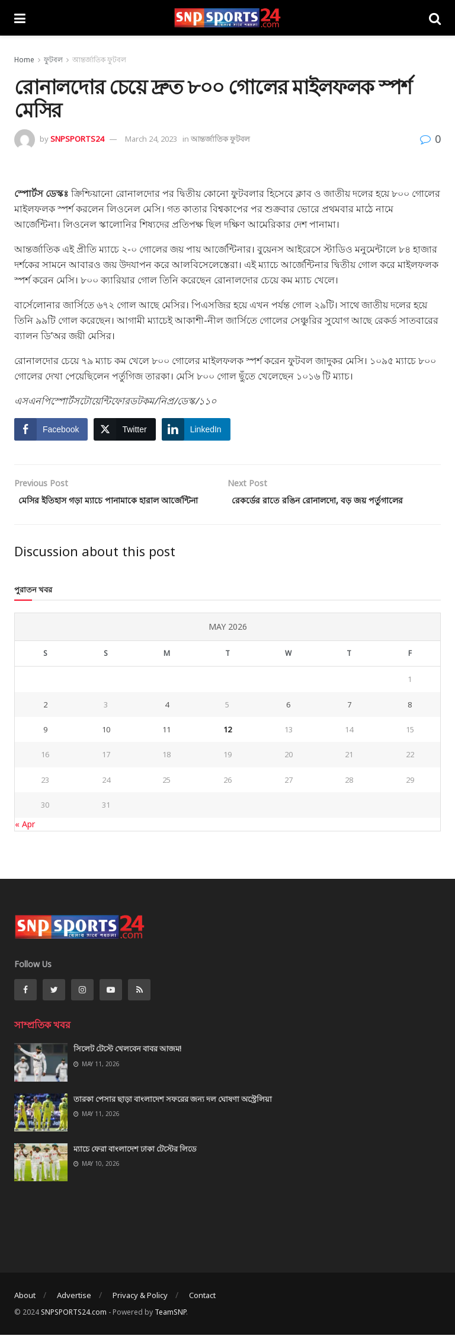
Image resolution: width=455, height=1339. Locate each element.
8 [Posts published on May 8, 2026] (410, 720)
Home (24, 60)
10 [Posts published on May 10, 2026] (106, 746)
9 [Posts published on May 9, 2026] (45, 746)
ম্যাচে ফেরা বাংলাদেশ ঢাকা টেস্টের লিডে (135, 1165)
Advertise (74, 1311)
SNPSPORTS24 (77, 138)
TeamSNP (170, 1329)
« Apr (25, 840)
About (25, 1311)
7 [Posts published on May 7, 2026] (349, 720)
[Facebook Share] (51, 429)
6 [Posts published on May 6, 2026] (288, 720)
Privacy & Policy (140, 1311)
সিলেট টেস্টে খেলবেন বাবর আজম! (127, 1065)
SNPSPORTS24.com (74, 1329)
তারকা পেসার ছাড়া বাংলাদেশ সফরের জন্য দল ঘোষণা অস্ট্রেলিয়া (172, 1115)
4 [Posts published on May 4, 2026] (167, 720)
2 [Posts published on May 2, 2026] (45, 720)
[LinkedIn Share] (196, 429)
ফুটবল (53, 60)
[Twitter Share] (124, 429)
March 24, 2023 (151, 138)
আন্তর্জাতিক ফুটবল (99, 60)
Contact (202, 1311)
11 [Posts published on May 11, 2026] (166, 746)
